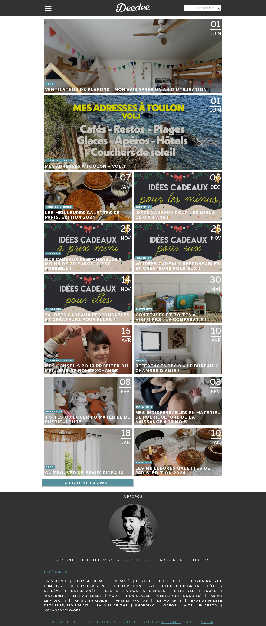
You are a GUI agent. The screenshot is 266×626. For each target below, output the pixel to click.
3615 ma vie (56, 581)
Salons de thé (112, 605)
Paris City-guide (89, 600)
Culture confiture (134, 586)
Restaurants (168, 600)
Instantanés (83, 591)
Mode (114, 595)
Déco (167, 586)
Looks (210, 591)
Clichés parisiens (88, 586)
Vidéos (170, 605)
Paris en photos (131, 600)
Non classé (138, 595)
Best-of (144, 581)
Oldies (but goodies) (179, 595)
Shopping (145, 605)
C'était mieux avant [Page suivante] (88, 483)
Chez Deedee (172, 581)
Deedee (133, 7)
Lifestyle (184, 591)
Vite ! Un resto (200, 605)
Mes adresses (87, 595)
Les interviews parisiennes (135, 591)
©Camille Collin (141, 560)
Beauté (122, 581)
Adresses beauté (91, 581)
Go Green (190, 586)
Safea (207, 622)
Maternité (56, 595)
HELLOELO (171, 622)
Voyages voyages (63, 610)
